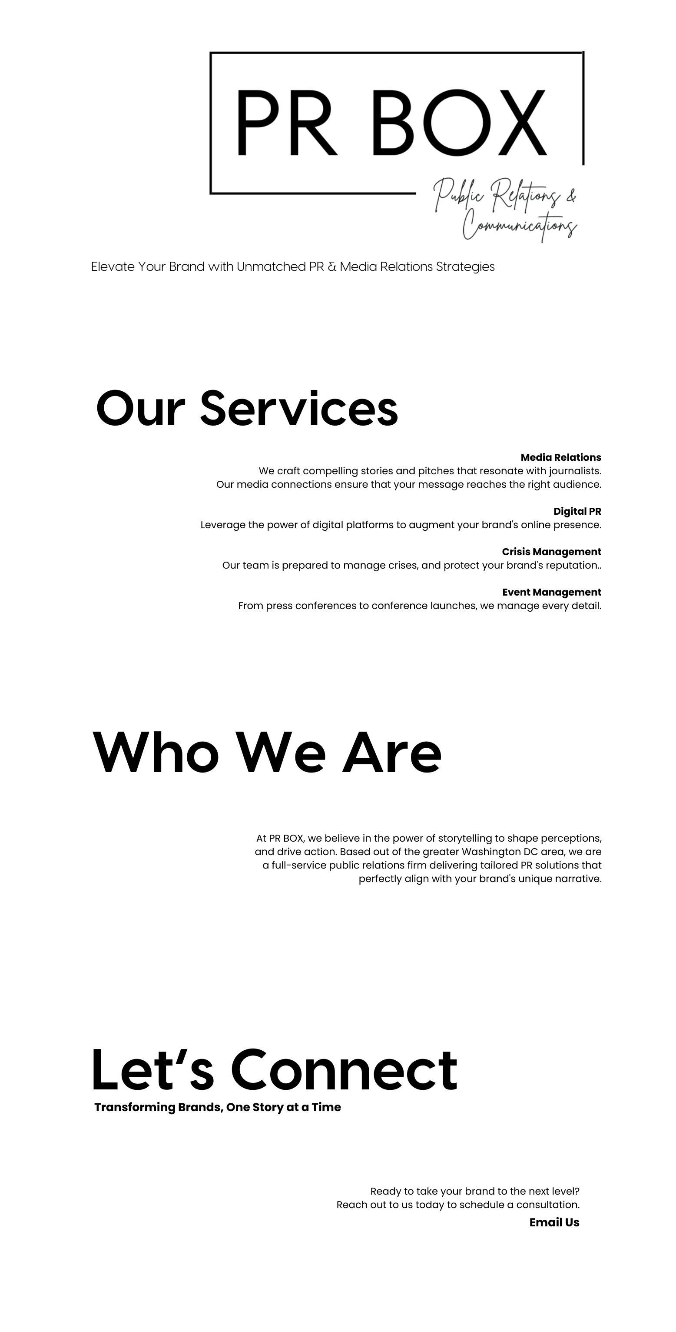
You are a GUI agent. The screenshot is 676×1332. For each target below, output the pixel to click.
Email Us (555, 1223)
